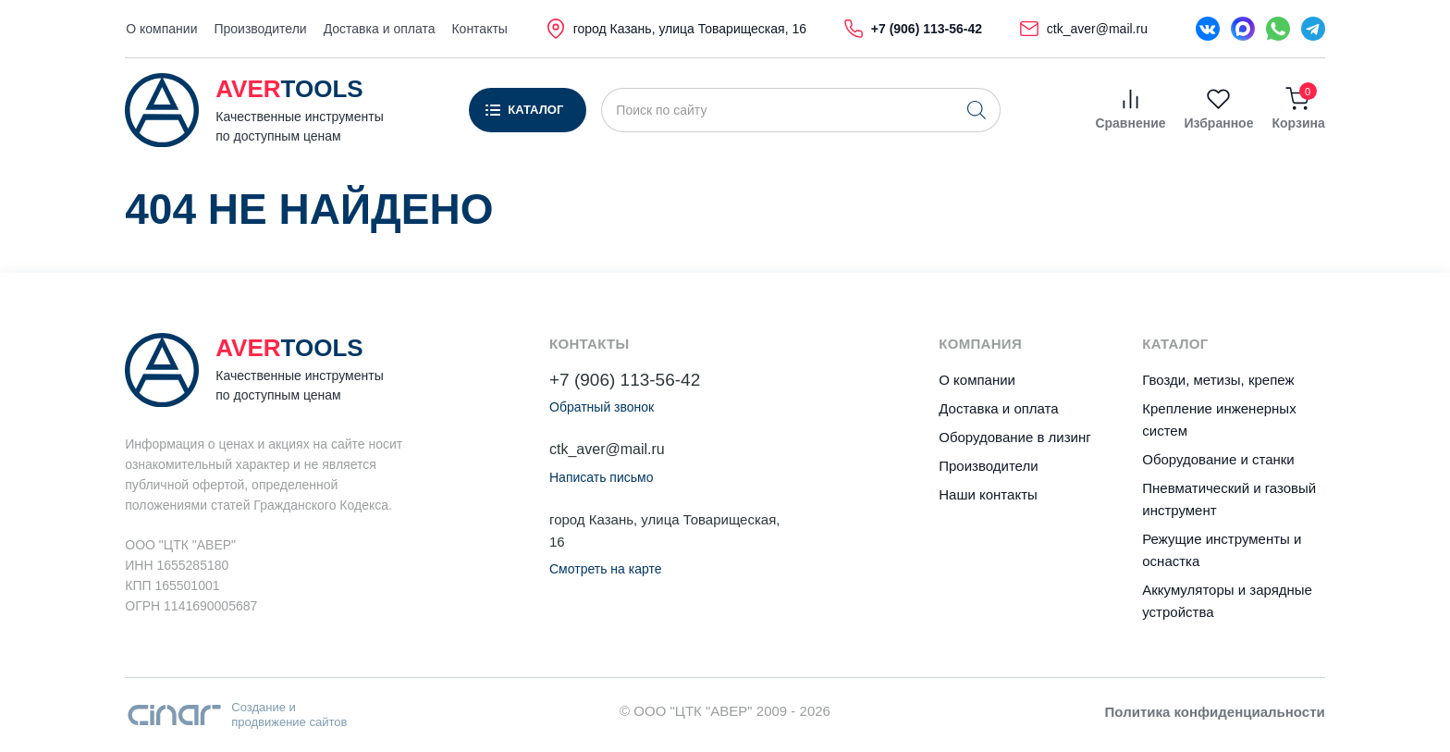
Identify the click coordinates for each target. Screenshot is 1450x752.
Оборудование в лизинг (1014, 437)
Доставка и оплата (380, 28)
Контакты (479, 28)
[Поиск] (976, 110)
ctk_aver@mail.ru (607, 449)
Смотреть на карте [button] (605, 568)
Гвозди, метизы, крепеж (1218, 380)
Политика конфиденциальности (1215, 712)
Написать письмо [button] (601, 477)
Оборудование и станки (1218, 459)
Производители (260, 28)
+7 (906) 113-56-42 (624, 379)
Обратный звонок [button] (601, 407)
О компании (161, 28)
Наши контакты (988, 494)
